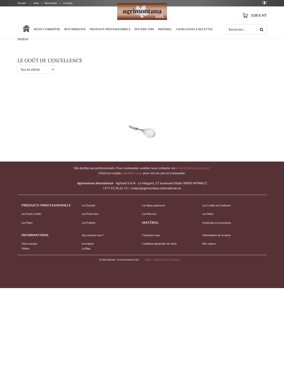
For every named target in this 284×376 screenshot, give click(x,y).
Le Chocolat (88, 205)
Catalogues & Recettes (194, 29)
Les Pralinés (88, 222)
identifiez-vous (132, 173)
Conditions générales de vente (159, 243)
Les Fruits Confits (31, 213)
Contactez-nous (151, 235)
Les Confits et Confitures (216, 205)
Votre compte (29, 243)
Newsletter (51, 3)
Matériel (165, 29)
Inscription (88, 243)
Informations (35, 235)
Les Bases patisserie (153, 205)
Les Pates (27, 222)
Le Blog (86, 248)
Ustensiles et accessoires (216, 222)
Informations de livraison (216, 235)
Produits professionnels (110, 29)
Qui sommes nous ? (93, 235)
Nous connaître (47, 29)
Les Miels (207, 213)
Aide (36, 3)
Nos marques (75, 29)
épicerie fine (144, 29)
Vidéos (22, 39)
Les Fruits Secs (90, 213)
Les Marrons (149, 213)
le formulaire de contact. (192, 168)
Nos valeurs (209, 243)
